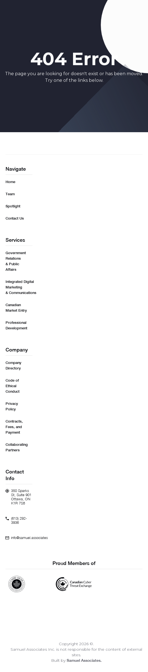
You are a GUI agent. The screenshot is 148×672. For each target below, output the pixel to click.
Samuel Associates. (84, 660)
